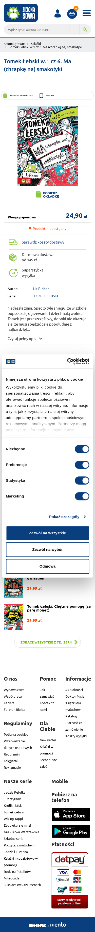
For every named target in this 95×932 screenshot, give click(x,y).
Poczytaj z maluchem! (19, 845)
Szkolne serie (13, 838)
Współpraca (13, 696)
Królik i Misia (13, 805)
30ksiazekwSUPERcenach (22, 884)
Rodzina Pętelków (17, 871)
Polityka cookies (16, 734)
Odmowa (47, 566)
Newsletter (48, 740)
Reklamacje (12, 767)
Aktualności (74, 689)
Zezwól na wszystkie (47, 533)
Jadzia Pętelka (15, 792)
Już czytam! (12, 799)
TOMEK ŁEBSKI (46, 296)
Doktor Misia (74, 696)
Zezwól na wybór (47, 549)
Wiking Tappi (13, 818)
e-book (50, 95)
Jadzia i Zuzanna (16, 851)
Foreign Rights (14, 709)
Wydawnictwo (14, 689)
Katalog (71, 716)
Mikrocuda (12, 878)
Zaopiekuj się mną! (17, 825)
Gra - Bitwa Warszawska (21, 832)
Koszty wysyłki (76, 736)
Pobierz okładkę (51, 194)
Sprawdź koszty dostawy (43, 241)
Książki (36, 43)
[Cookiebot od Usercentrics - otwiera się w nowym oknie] (67, 361)
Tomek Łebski (14, 812)
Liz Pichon (41, 288)
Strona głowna (15, 43)
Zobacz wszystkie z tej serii (46, 642)
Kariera (9, 703)
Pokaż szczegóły (64, 517)
